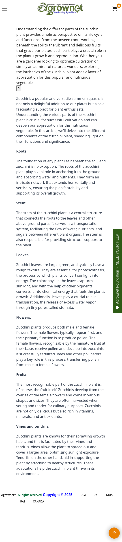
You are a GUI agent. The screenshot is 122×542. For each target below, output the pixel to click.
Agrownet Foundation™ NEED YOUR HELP (117, 271)
